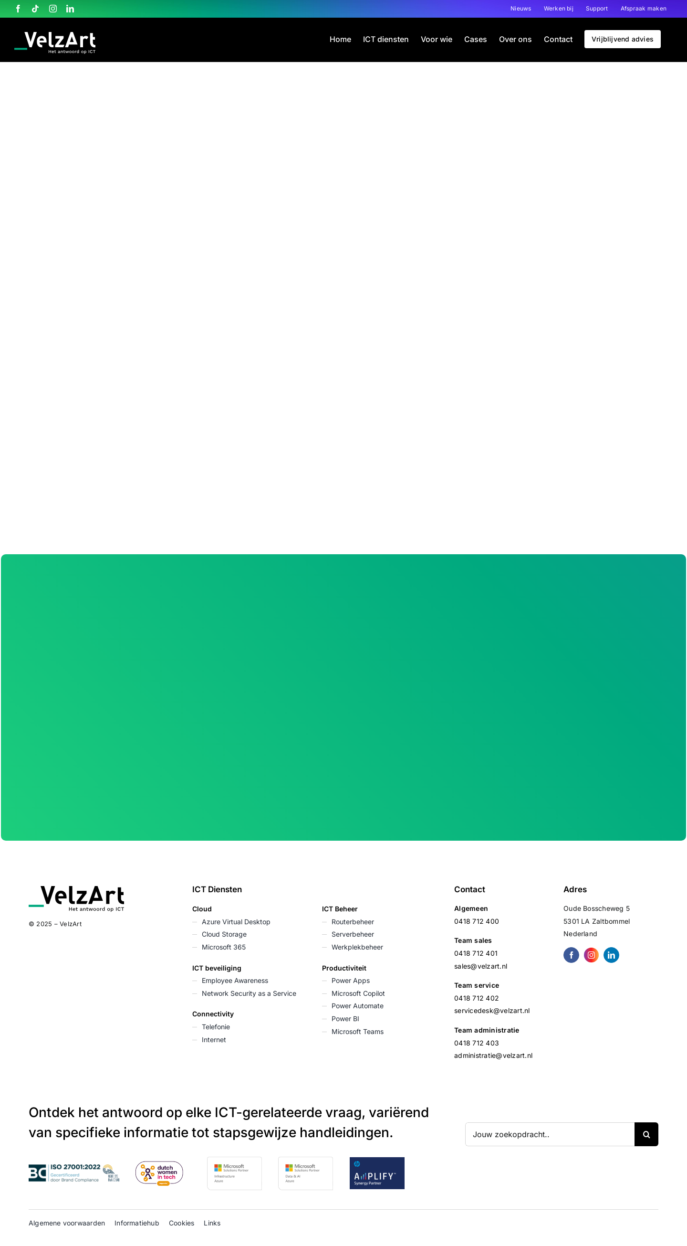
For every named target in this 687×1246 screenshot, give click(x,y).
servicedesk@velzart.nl (492, 1010)
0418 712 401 (476, 953)
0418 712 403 (476, 1043)
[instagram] (591, 955)
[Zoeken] (646, 1134)
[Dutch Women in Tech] (159, 1165)
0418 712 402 (476, 998)
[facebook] (571, 955)
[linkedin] (611, 955)
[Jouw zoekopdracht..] (550, 1134)
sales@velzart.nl (480, 966)
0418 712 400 (476, 921)
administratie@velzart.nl (493, 1055)
